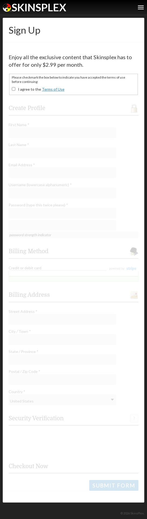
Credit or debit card (25, 268)
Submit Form (113, 485)
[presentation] (49, 442)
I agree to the (41, 89)
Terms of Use (53, 89)
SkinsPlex (39, 7)
